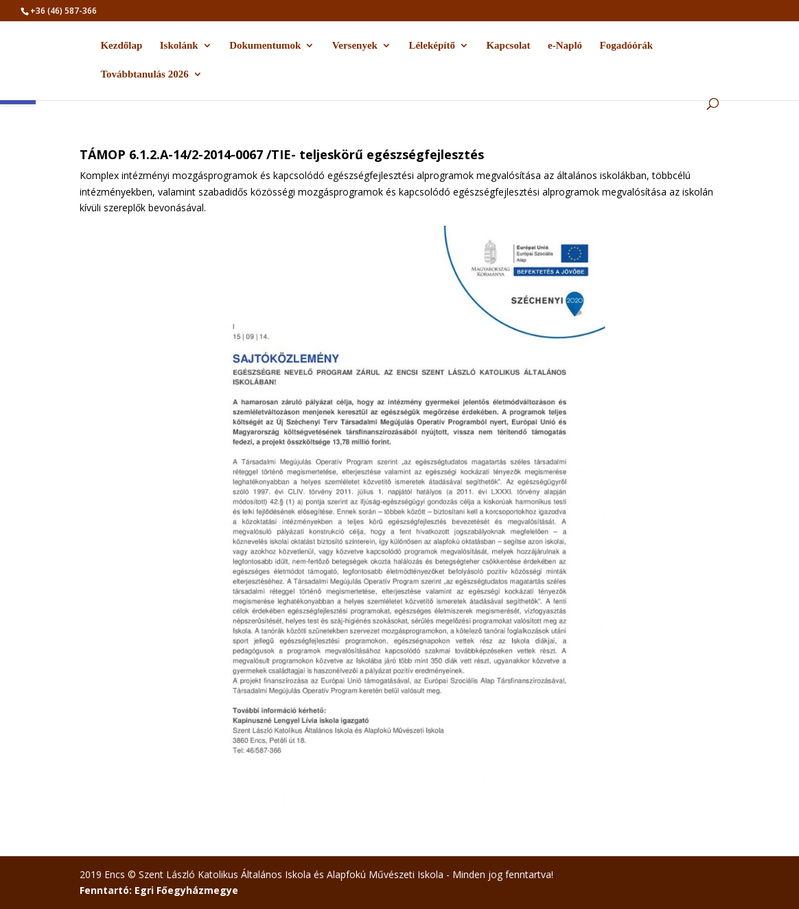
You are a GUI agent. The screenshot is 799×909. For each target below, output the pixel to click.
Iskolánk (179, 45)
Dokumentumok (265, 45)
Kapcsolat (508, 45)
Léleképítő (431, 45)
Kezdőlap (121, 45)
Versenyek (355, 45)
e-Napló (565, 45)
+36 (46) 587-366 (63, 10)
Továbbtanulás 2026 (144, 74)
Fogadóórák (626, 45)
